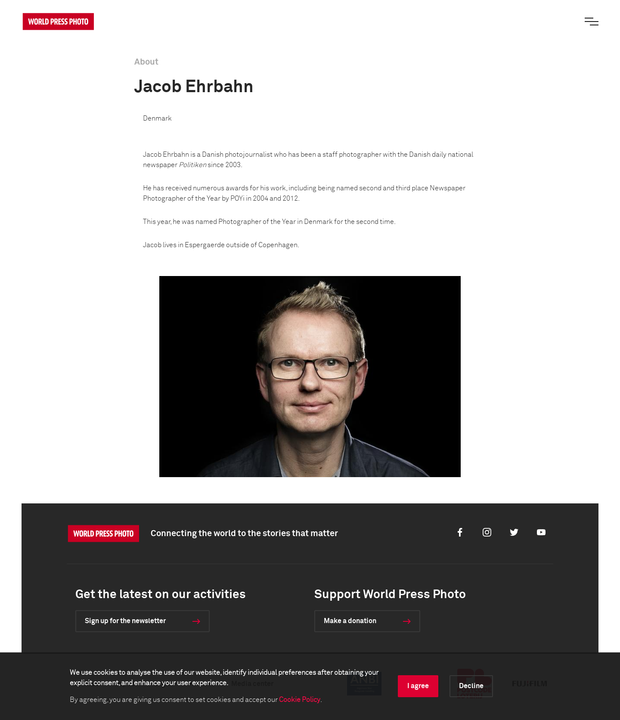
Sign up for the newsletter (125, 621)
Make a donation (350, 621)
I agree (418, 686)
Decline (471, 686)
